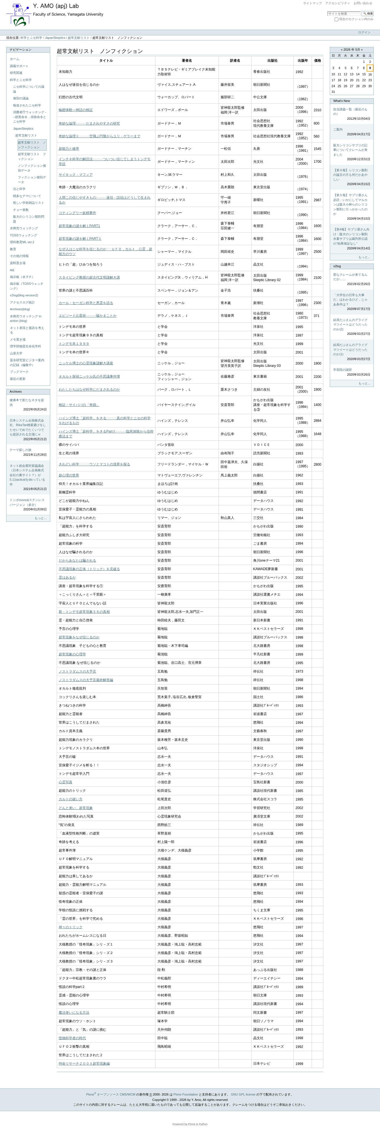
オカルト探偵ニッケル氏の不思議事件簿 (89, 376)
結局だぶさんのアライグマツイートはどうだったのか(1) (351, 352)
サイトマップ (312, 3)
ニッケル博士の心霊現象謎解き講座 (86, 363)
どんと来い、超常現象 (76, 808)
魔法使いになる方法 (74, 1013)
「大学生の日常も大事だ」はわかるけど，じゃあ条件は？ (351, 302)
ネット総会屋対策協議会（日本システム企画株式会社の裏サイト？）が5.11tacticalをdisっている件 (28, 477)
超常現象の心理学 (72, 654)
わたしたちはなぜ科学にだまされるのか (89, 389)
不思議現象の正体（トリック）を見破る (89, 569)
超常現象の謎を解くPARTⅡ (80, 239)
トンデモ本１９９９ (74, 344)
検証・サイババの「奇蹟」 (79, 405)
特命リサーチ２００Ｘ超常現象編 (84, 1064)
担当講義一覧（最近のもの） (351, 114)
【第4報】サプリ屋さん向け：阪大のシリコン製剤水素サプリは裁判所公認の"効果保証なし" (351, 239)
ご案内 (351, 132)
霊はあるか (67, 577)
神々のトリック (71, 927)
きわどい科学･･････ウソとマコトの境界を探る (94, 464)
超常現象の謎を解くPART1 (79, 226)
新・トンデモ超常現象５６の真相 (84, 612)
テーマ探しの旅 (28, 452)
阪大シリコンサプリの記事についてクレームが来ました (351, 153)
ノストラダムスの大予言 (77, 671)
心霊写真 (65, 782)
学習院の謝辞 (351, 372)
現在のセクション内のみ (356, 19)
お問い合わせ (363, 3)
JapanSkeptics (55, 37)
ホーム (14, 59)
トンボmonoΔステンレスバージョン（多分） (28, 505)
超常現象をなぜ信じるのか (79, 637)
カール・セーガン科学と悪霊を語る (86, 303)
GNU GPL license (243, 1094)
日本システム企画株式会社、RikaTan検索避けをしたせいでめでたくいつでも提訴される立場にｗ (28, 430)
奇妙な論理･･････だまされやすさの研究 (89, 123)
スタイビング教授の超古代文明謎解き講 (89, 277)
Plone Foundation (186, 1094)
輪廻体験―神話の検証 (76, 110)
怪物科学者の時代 (72, 1038)
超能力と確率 (69, 149)
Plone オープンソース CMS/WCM (110, 1094)
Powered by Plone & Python (190, 1124)
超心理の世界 (69, 475)
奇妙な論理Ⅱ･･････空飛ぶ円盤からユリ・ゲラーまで (99, 136)
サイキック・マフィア (76, 175)
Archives (16, 391)
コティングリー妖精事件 (77, 213)
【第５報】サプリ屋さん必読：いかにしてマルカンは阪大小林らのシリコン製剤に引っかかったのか (351, 207)
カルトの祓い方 (71, 799)
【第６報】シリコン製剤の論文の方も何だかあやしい (351, 177)
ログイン (364, 32)
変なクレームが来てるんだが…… (351, 279)
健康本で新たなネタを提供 (28, 405)
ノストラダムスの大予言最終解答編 (86, 680)
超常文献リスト (79, 37)
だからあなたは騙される (77, 560)
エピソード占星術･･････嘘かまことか (88, 316)
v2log (337, 266)
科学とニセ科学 (31, 37)
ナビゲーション (20, 49)
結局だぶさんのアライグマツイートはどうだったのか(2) (351, 327)
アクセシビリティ (337, 3)
